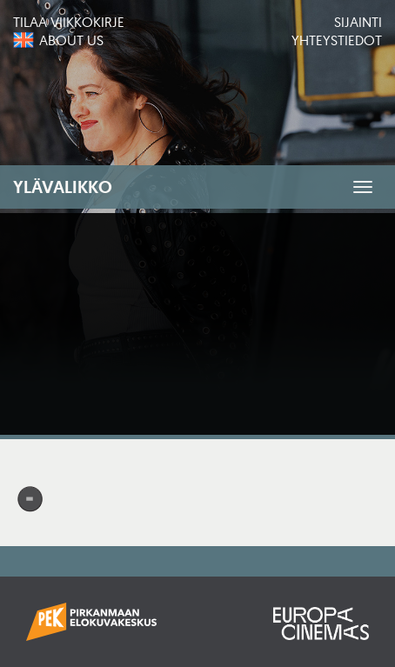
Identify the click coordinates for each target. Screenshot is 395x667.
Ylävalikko (62, 187)
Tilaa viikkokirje (68, 21)
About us (71, 40)
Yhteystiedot (336, 40)
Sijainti (358, 21)
